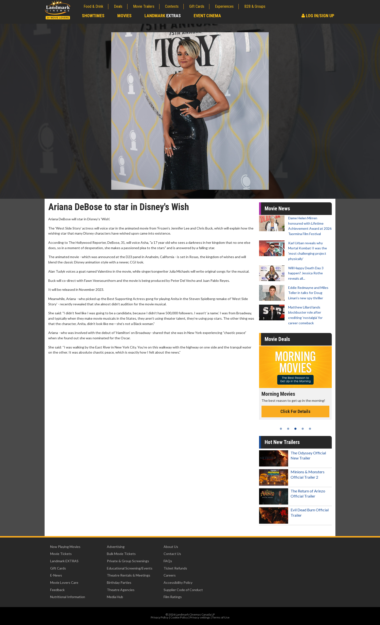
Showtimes (93, 15)
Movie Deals (277, 339)
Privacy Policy (159, 617)
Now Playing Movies (65, 547)
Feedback (57, 590)
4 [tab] (302, 428)
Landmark (162, 15)
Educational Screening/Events (129, 568)
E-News (56, 575)
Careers (170, 575)
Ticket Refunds (175, 568)
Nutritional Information (67, 597)
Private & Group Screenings (128, 561)
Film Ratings (173, 597)
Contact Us (172, 554)
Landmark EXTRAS (64, 561)
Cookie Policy (179, 617)
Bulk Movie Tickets (121, 554)
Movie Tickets (61, 554)
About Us (171, 547)
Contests (172, 6)
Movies (124, 15)
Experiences (224, 6)
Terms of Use (221, 617)
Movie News (277, 209)
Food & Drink (93, 6)
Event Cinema (207, 15)
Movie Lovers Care (64, 582)
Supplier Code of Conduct (183, 590)
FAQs (168, 561)
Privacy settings (200, 617)
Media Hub (115, 597)
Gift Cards (196, 6)
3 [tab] (295, 428)
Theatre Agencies (121, 590)
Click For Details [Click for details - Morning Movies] (295, 411)
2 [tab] (288, 428)
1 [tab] (280, 428)
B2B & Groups (254, 6)
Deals (118, 6)
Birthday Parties (119, 582)
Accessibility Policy (178, 582)
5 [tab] (310, 428)
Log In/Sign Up (317, 15)
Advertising (116, 547)
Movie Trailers (143, 6)
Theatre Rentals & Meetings (128, 575)
